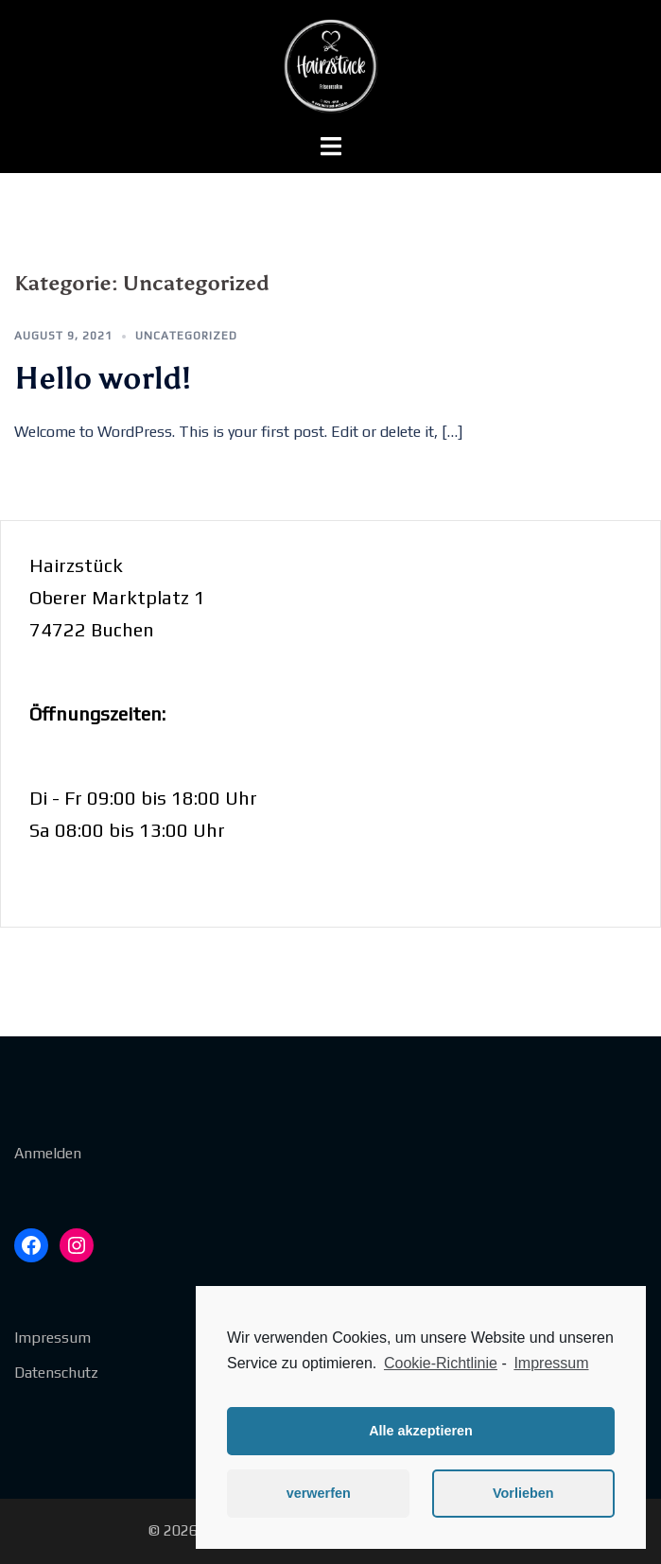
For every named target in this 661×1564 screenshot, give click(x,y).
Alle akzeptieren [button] (421, 1430)
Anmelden (47, 1153)
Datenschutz (56, 1373)
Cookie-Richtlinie (440, 1363)
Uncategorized (186, 335)
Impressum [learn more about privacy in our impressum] (550, 1363)
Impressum (52, 1338)
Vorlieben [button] (523, 1493)
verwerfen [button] (319, 1493)
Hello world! (102, 378)
